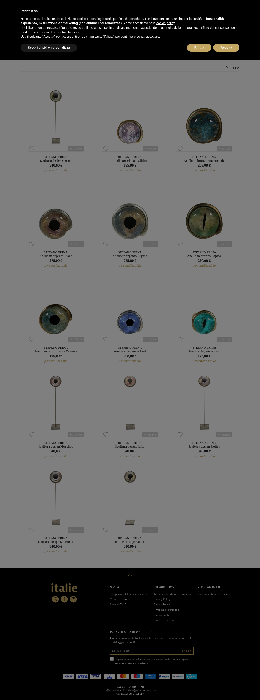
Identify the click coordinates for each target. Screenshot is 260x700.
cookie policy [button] (165, 663)
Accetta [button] (226, 687)
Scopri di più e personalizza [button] (49, 687)
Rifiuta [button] (199, 687)
